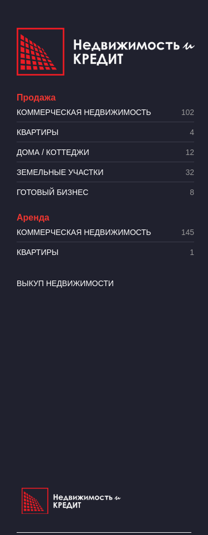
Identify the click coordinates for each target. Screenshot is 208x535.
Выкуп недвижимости (65, 283)
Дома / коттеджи (105, 152)
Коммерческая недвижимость (105, 112)
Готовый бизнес (105, 192)
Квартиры (105, 132)
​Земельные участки (105, 172)
